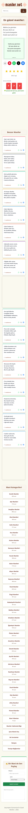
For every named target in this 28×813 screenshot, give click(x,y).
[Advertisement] (14, 112)
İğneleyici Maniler (14, 625)
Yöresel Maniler (14, 711)
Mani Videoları (14, 718)
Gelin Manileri (14, 525)
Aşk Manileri (14, 502)
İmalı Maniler (14, 587)
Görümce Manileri (14, 664)
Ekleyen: (11, 770)
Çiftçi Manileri (14, 703)
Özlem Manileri (14, 633)
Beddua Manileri (14, 610)
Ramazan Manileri (14, 548)
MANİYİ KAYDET (14, 784)
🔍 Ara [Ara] (23, 11)
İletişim (14, 743)
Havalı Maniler (14, 556)
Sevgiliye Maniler (14, 509)
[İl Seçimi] (17, 779)
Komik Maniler (14, 494)
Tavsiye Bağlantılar (14, 749)
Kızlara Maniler (14, 540)
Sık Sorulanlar (14, 737)
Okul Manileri (14, 517)
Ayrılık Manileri (14, 656)
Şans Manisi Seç (14, 732)
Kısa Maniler (14, 533)
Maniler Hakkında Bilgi (14, 726)
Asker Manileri (14, 563)
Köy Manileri (14, 695)
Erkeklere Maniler (14, 618)
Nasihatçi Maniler (14, 672)
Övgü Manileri (14, 594)
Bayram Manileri (14, 680)
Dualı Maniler (14, 687)
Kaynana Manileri (14, 579)
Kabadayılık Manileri (14, 602)
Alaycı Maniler (14, 571)
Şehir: (11, 777)
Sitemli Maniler (14, 649)
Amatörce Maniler (14, 641)
